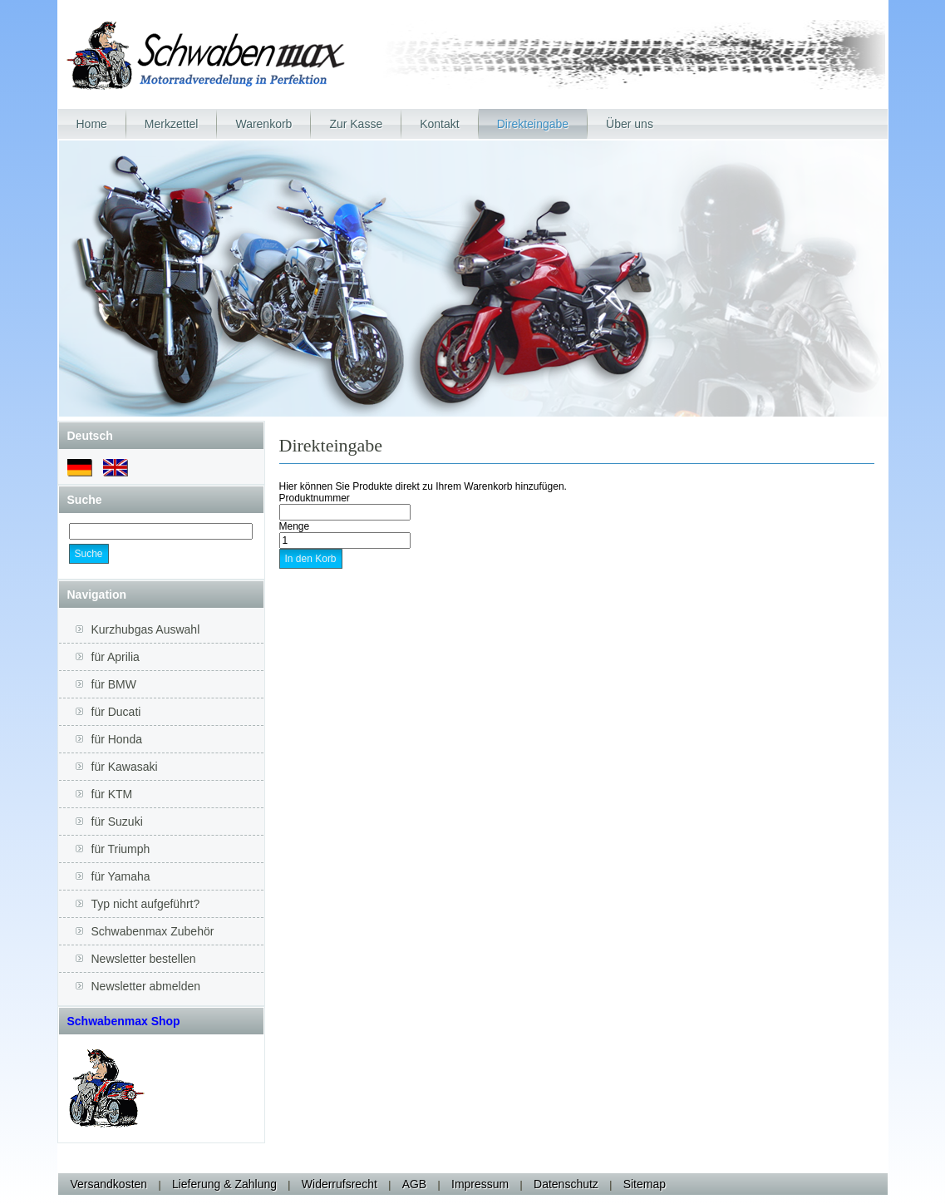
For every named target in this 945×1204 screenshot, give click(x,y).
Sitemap (644, 1184)
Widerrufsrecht (339, 1184)
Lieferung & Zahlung (224, 1184)
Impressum (480, 1184)
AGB (414, 1184)
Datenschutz (566, 1184)
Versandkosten (109, 1184)
